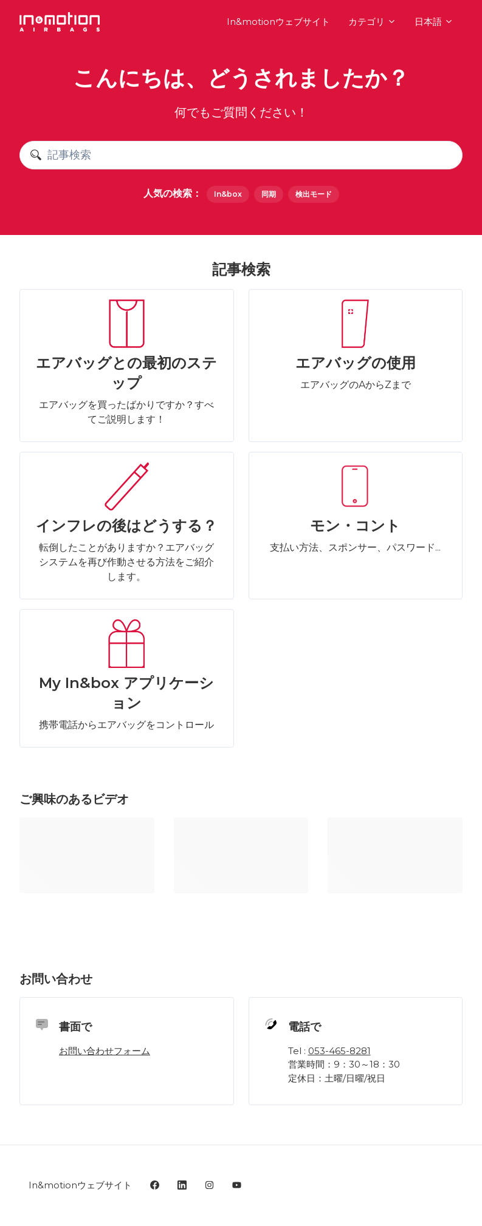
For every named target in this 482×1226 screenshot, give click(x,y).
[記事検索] (241, 155)
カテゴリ (372, 21)
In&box (228, 194)
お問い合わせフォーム (104, 1051)
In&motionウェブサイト (278, 21)
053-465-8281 (339, 1051)
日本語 (434, 21)
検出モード (313, 194)
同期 (268, 194)
